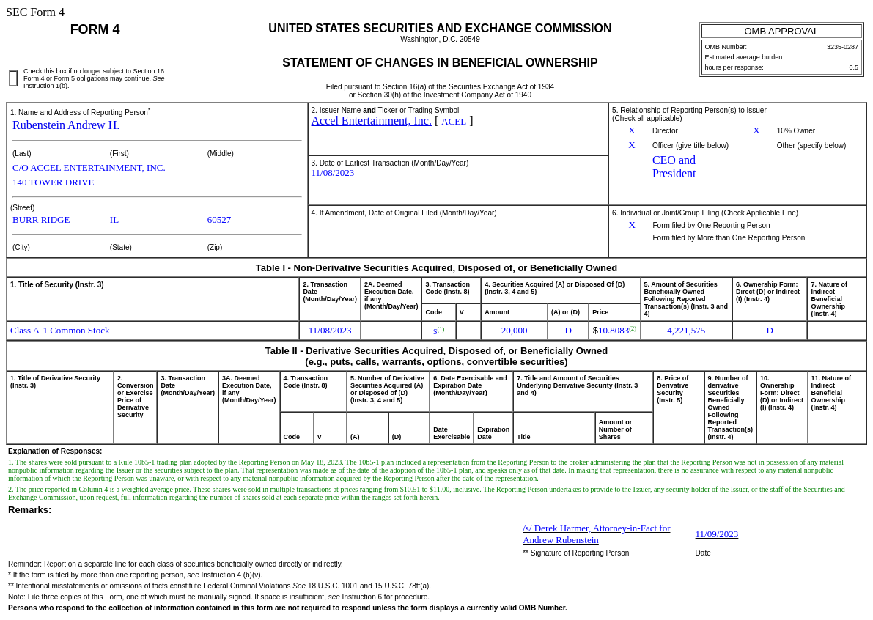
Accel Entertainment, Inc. (372, 120)
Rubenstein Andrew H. (65, 125)
